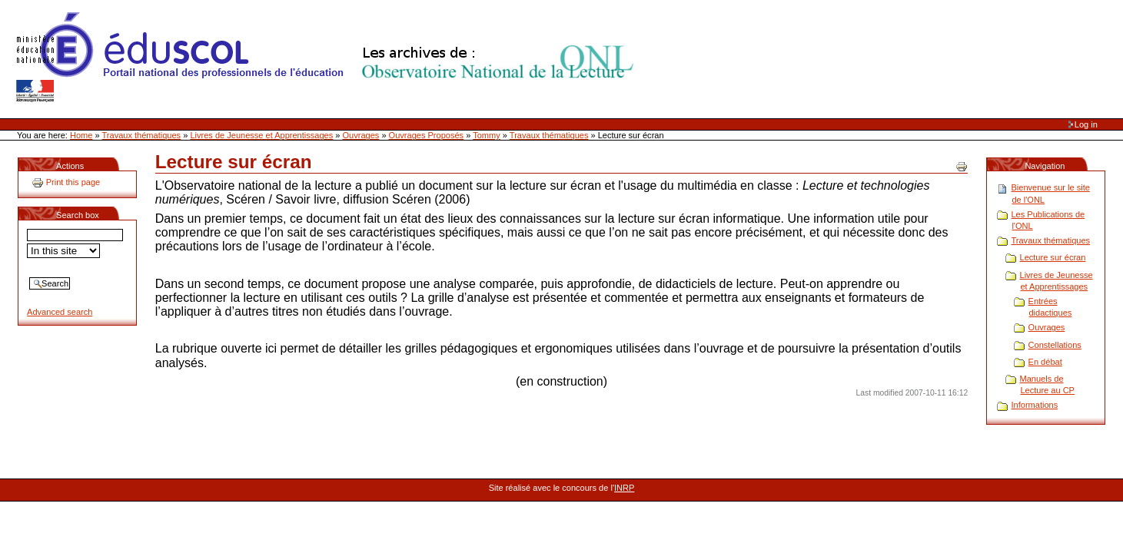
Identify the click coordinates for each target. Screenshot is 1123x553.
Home (81, 135)
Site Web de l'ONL (328, 57)
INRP (624, 487)
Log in (1086, 124)
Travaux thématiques (141, 135)
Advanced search (59, 311)
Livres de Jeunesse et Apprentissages (261, 135)
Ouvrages (361, 135)
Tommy (486, 135)
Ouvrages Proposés (426, 135)
